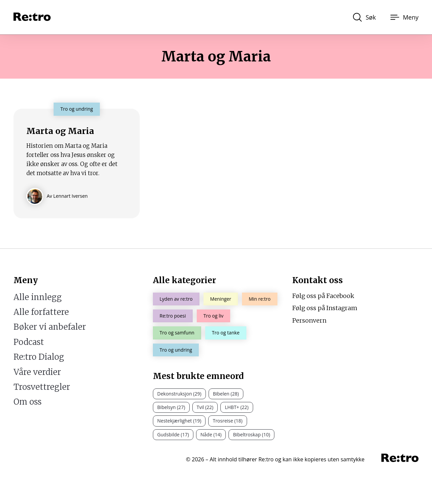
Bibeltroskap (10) (251, 434)
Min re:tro (260, 299)
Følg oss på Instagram (324, 308)
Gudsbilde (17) (173, 434)
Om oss (28, 402)
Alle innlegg (38, 297)
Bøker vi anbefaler (50, 327)
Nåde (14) (211, 434)
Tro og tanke (226, 332)
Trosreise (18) (227, 420)
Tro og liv (213, 316)
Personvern (309, 320)
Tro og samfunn (177, 332)
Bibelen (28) (226, 393)
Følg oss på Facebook (323, 296)
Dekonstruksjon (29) (179, 393)
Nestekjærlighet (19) (179, 420)
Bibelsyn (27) (171, 407)
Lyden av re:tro (176, 299)
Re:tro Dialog (39, 357)
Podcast (29, 342)
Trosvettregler (42, 387)
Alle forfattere (41, 312)
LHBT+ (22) (236, 407)
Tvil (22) (205, 407)
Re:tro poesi (173, 316)
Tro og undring (176, 350)
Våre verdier (37, 372)
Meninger (220, 299)
